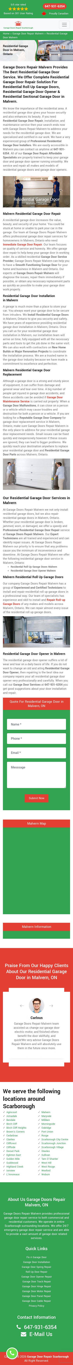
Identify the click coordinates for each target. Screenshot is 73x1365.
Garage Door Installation (36, 1262)
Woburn (45, 1174)
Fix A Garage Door (36, 1257)
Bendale (10, 1120)
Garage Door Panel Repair (36, 1296)
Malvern (45, 1112)
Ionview (10, 1170)
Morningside (48, 1124)
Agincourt (11, 1112)
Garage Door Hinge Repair (36, 1286)
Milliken (45, 1120)
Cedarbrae (12, 1135)
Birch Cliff (11, 1124)
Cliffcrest (11, 1143)
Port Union (47, 1131)
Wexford (45, 1170)
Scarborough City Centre (54, 1139)
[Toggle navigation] (64, 25)
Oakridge (46, 1128)
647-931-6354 (55, 6)
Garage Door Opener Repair (36, 1276)
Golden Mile (13, 1159)
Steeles (45, 1151)
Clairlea (10, 1139)
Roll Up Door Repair (36, 1272)
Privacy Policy (36, 1306)
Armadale (11, 1116)
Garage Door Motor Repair (36, 1291)
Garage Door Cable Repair (36, 1301)
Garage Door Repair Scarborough (48, 1357)
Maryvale (46, 1116)
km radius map (36, 870)
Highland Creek (14, 1166)
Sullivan (45, 1155)
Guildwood (12, 1163)
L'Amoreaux (12, 1174)
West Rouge (48, 1166)
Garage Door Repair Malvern (28, 33)
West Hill (46, 1163)
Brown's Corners (15, 1131)
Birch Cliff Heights (16, 1128)
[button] (25, 1005)
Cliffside (10, 1147)
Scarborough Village (52, 1147)
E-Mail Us (40, 1334)
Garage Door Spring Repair (36, 1267)
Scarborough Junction (53, 1143)
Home (6, 33)
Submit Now (36, 798)
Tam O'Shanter (49, 1159)
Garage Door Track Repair (36, 1281)
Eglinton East (13, 1155)
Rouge (44, 1135)
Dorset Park (12, 1151)
